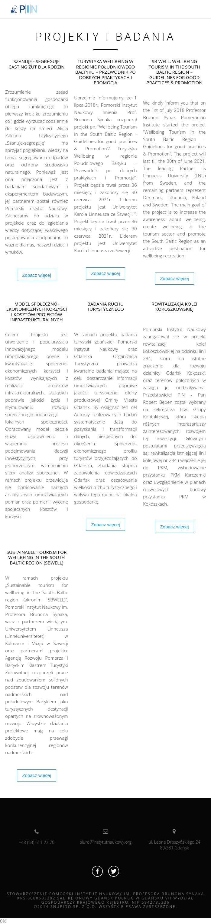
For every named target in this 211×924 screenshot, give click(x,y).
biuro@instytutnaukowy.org (105, 837)
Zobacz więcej (36, 275)
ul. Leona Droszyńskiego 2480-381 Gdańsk (174, 840)
